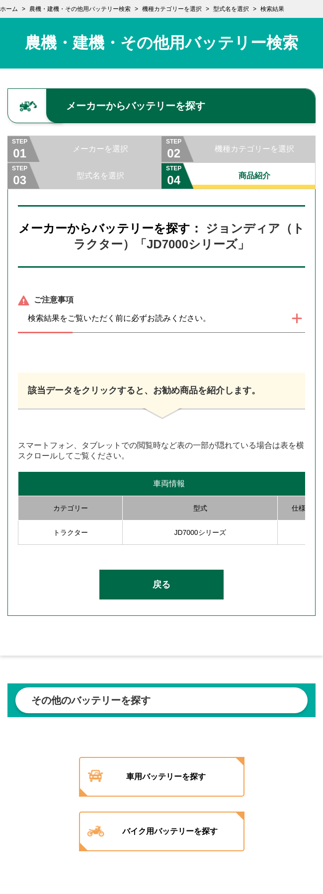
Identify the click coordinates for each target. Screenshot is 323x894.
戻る (161, 585)
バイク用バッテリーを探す (170, 831)
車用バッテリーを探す (166, 776)
